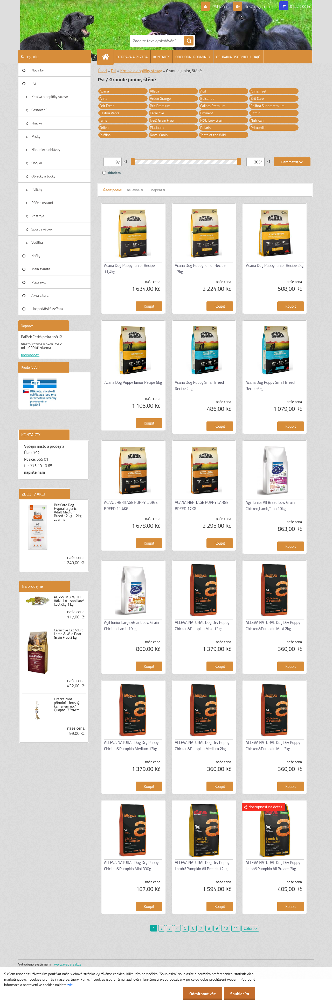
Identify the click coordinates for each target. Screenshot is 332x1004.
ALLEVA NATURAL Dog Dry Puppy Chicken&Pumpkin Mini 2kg (273, 745)
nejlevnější (135, 190)
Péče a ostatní (42, 202)
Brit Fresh (107, 105)
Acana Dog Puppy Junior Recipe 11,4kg (129, 268)
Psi (33, 83)
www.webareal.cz (67, 964)
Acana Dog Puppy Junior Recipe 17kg (200, 268)
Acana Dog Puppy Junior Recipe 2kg (275, 265)
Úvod (102, 71)
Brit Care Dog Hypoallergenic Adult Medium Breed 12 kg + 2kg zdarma (67, 512)
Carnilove (157, 113)
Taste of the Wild (213, 134)
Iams (103, 120)
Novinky (37, 70)
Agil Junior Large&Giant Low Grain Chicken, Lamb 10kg (131, 625)
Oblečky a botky (43, 176)
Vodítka (37, 242)
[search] (188, 41)
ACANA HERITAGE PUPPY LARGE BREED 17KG (202, 505)
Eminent (206, 113)
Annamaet (258, 91)
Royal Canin (159, 134)
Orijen (104, 127)
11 (236, 928)
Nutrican (257, 120)
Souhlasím (239, 993)
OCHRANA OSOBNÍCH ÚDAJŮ (238, 57)
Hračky (36, 123)
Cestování (38, 110)
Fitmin (255, 113)
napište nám (34, 472)
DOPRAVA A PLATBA (132, 57)
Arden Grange (160, 98)
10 (226, 928)
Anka (103, 98)
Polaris (205, 127)
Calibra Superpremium (268, 105)
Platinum (157, 127)
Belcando (207, 98)
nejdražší (158, 190)
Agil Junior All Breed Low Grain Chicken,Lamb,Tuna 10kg (270, 505)
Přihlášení (220, 6)
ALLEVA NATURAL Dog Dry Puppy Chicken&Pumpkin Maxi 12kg (202, 625)
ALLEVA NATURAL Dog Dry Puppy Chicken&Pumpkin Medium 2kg (202, 745)
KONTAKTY (161, 57)
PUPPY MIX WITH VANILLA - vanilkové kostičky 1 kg (69, 600)
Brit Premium (160, 105)
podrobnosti (30, 355)
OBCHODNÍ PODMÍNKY (193, 57)
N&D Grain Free (162, 120)
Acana (104, 91)
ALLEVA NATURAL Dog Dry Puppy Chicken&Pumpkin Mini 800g (131, 866)
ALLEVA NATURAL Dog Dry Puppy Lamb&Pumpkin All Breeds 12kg (202, 866)
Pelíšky (36, 189)
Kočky (35, 255)
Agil (203, 91)
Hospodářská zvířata (47, 308)
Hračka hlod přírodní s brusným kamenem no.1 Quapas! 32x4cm (68, 704)
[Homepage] (108, 56)
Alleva (154, 91)
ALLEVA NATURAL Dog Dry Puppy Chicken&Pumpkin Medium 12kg (131, 745)
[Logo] (148, 16)
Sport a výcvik (41, 229)
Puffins (105, 134)
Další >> (250, 928)
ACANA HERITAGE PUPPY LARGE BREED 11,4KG (131, 505)
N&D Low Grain (212, 120)
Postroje (37, 216)
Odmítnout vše (202, 993)
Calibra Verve (110, 113)
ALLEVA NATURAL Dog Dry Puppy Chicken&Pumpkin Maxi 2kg (273, 625)
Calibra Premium (212, 105)
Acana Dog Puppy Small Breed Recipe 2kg (199, 385)
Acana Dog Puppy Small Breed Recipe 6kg (270, 385)
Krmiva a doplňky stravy (49, 96)
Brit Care (257, 98)
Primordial (258, 127)
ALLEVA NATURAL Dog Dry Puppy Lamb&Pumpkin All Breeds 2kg (273, 866)
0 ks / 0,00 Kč (300, 6)
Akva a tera (40, 295)
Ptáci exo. (38, 282)
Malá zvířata (40, 269)
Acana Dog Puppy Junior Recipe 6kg (133, 382)
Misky (35, 136)
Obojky (36, 163)
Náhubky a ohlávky (45, 149)
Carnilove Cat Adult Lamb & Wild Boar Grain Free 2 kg (68, 633)
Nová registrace (258, 6)
